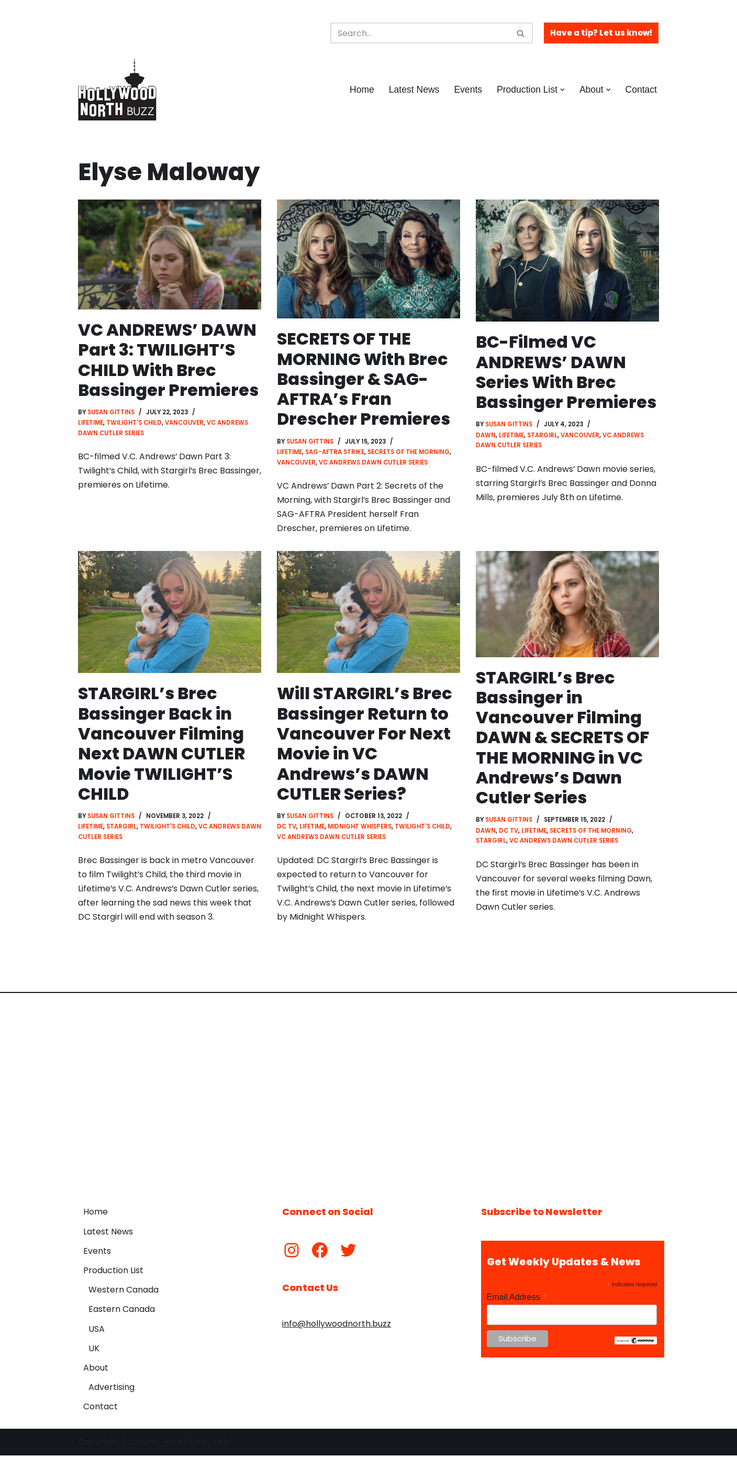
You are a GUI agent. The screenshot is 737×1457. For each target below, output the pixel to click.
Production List (113, 1272)
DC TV (286, 828)
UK (93, 1350)
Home (361, 89)
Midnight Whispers (360, 828)
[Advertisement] (368, 1093)
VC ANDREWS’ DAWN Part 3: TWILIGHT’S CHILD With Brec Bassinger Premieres (168, 360)
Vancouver (184, 423)
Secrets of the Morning (408, 452)
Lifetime (90, 423)
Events (468, 89)
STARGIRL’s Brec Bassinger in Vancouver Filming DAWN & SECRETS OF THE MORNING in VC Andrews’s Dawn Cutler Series (563, 738)
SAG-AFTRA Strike (334, 452)
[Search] (419, 33)
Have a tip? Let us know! (601, 32)
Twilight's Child (134, 423)
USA (96, 1330)
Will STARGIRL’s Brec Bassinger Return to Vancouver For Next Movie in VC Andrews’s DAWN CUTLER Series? (365, 744)
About (95, 1369)
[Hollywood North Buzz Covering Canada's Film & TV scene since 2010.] (117, 89)
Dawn (486, 435)
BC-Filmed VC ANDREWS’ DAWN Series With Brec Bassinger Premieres (566, 372)
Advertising (111, 1389)
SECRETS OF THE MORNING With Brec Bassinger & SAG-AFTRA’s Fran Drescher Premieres (364, 379)
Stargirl (542, 435)
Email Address (517, 1299)
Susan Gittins (111, 413)
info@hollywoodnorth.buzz (336, 1325)
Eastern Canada (121, 1311)
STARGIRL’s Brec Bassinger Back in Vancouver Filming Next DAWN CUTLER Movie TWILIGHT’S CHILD (161, 744)
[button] (562, 89)
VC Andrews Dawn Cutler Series (373, 462)
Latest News (413, 89)
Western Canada (123, 1291)
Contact (641, 89)
